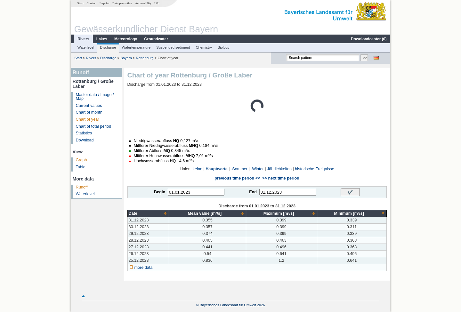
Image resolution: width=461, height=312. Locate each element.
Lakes (101, 39)
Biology (224, 47)
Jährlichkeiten (279, 169)
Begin (159, 192)
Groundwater (156, 39)
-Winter (257, 169)
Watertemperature (136, 47)
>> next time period (280, 178)
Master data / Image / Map (95, 96)
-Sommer (239, 169)
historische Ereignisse (314, 169)
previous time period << (237, 178)
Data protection (122, 3)
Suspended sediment (173, 47)
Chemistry (204, 47)
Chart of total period (93, 126)
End (253, 192)
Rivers (83, 39)
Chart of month (89, 112)
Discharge (108, 47)
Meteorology (125, 39)
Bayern (126, 58)
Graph (81, 160)
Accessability (143, 3)
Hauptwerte (217, 169)
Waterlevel (85, 47)
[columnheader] (148, 213)
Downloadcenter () (368, 39)
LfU (156, 3)
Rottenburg (144, 58)
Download (85, 140)
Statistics (84, 133)
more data (143, 267)
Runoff (82, 187)
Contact (91, 3)
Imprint (104, 3)
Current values (89, 105)
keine (197, 169)
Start (80, 3)
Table (80, 167)
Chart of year (87, 119)
